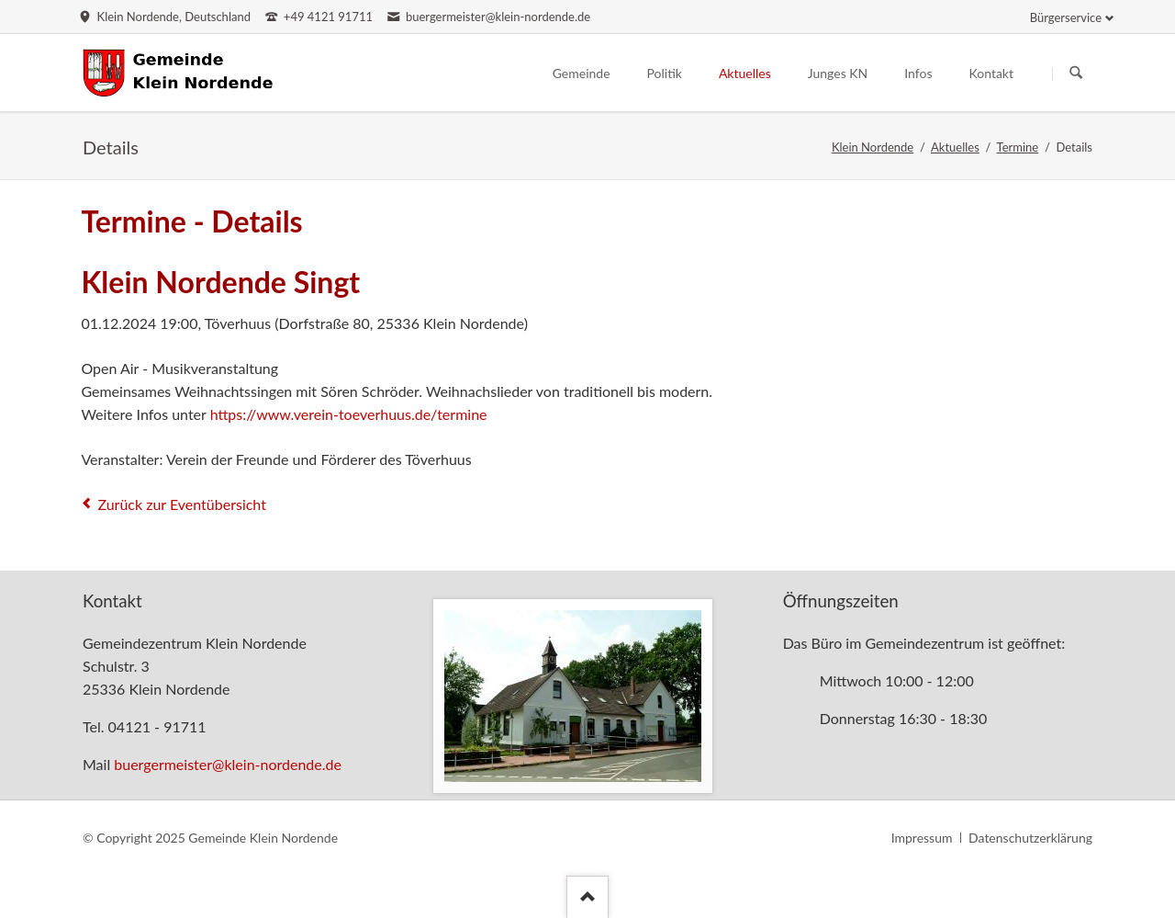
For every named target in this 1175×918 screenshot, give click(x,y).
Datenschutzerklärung (1030, 837)
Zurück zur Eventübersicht (181, 504)
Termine (1018, 147)
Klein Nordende (872, 147)
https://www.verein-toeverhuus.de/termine (348, 414)
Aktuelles (955, 147)
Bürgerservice (1066, 17)
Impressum (922, 837)
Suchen (1076, 73)
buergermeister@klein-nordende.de (227, 764)
